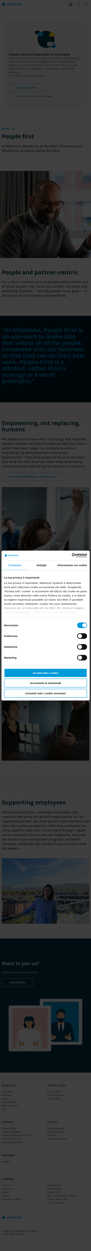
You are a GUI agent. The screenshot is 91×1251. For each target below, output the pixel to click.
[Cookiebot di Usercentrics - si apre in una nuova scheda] (71, 555)
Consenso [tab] (14, 565)
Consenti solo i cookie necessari (45, 693)
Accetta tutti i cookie (45, 672)
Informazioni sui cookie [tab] (72, 565)
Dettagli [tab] (41, 565)
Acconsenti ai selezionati (45, 683)
